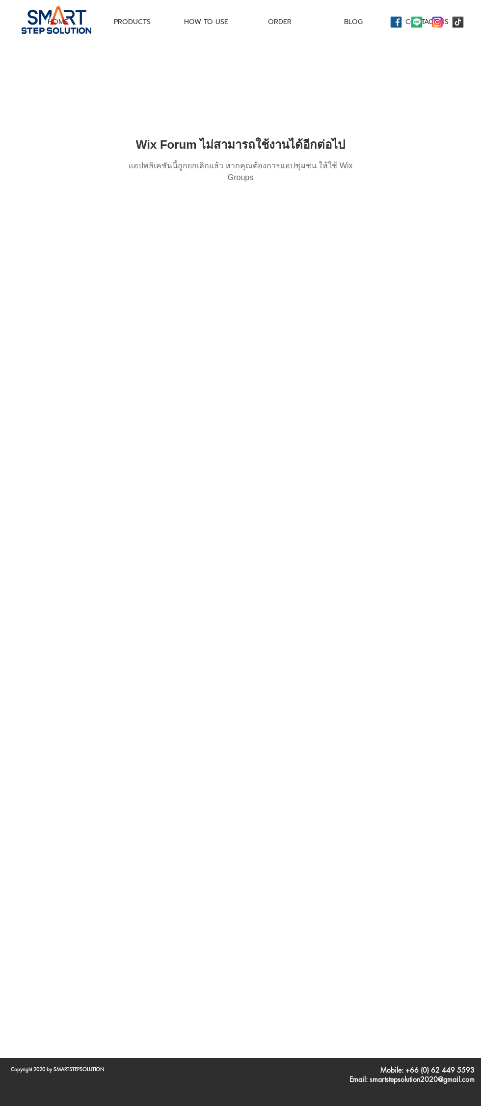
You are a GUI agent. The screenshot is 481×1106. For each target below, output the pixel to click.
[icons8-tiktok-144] (458, 22)
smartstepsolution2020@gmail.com (422, 1079)
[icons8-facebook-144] (396, 22)
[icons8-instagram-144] (437, 22)
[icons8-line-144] (416, 22)
